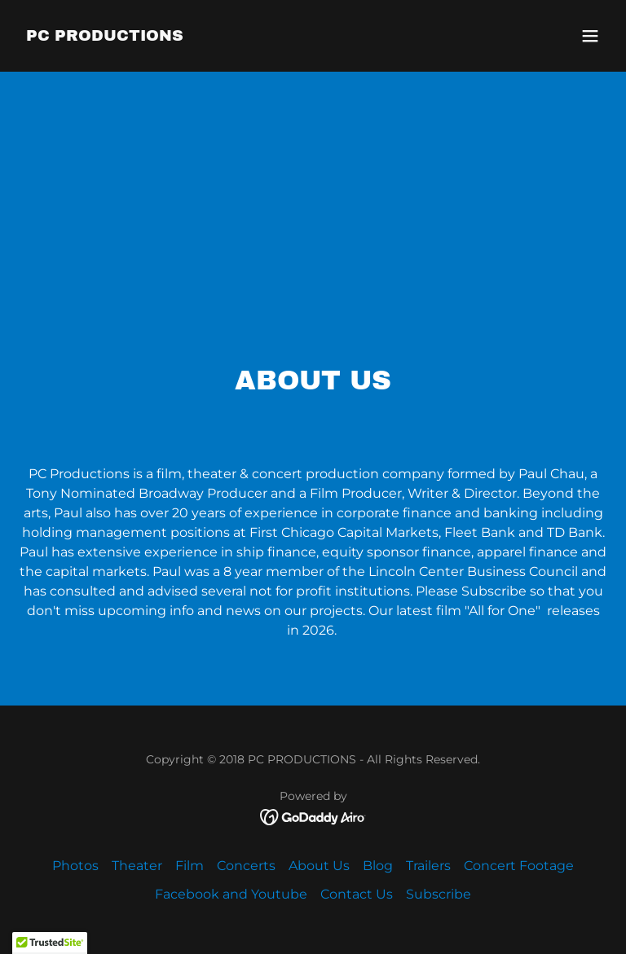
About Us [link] (319, 865)
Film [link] (189, 865)
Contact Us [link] (356, 894)
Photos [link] (75, 865)
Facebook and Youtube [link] (231, 894)
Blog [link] (378, 865)
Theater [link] (137, 865)
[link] (104, 36)
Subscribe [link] (438, 894)
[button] (590, 36)
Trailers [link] (428, 865)
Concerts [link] (246, 865)
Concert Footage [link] (519, 865)
